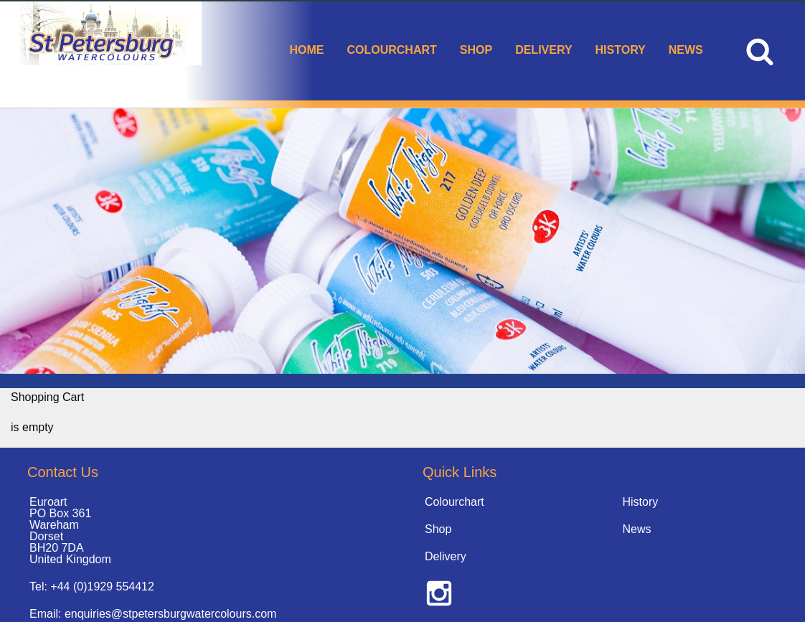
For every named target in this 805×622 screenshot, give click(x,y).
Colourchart (391, 50)
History (620, 50)
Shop (476, 50)
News (686, 50)
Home (306, 50)
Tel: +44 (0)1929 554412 (91, 586)
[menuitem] (306, 50)
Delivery (543, 50)
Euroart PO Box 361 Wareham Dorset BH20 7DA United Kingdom (70, 530)
